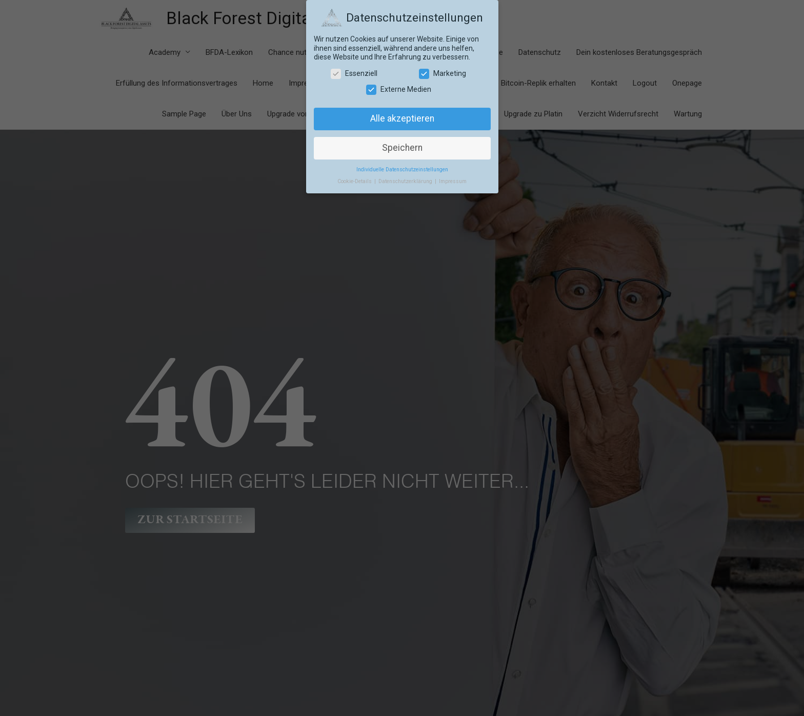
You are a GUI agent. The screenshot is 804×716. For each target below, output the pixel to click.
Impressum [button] (453, 181)
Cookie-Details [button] (355, 181)
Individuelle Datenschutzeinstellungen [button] (402, 169)
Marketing (442, 73)
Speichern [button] (402, 148)
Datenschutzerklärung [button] (406, 181)
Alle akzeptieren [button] (402, 118)
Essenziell (354, 73)
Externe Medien (398, 89)
